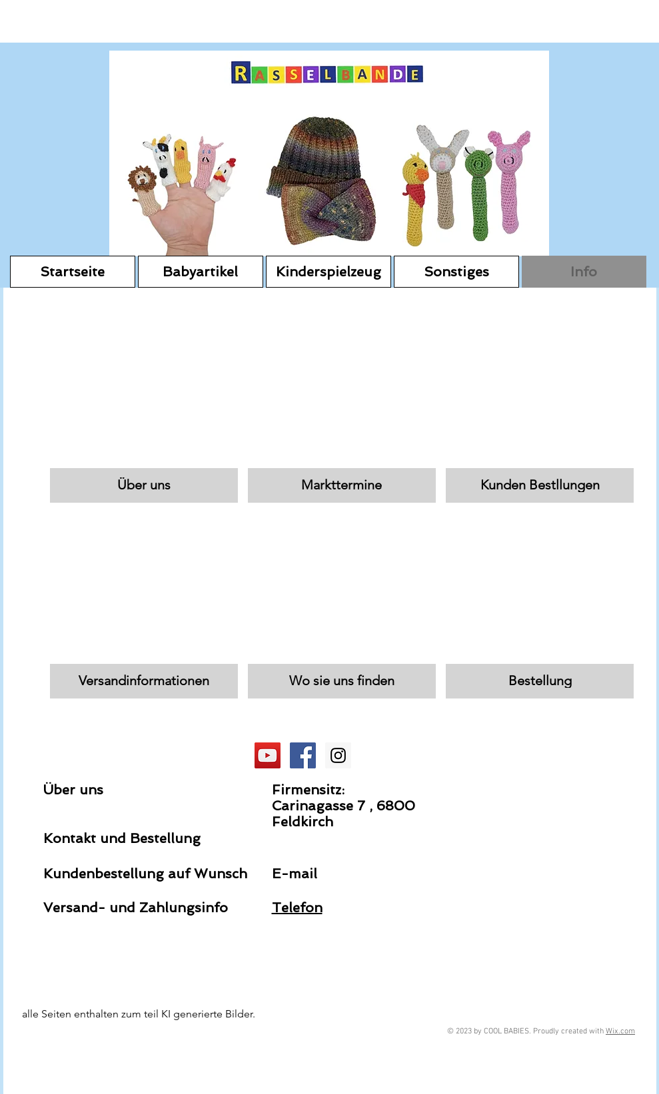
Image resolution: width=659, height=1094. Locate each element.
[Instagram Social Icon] (338, 755)
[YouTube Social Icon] (268, 755)
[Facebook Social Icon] (303, 755)
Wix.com (620, 1031)
